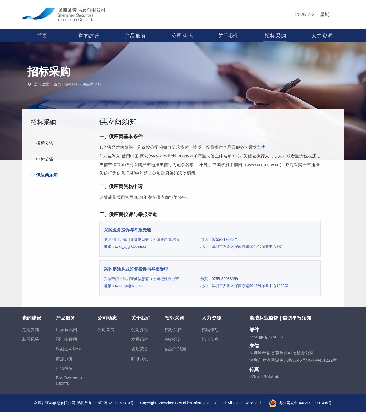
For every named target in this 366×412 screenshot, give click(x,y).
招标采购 (275, 36)
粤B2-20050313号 (119, 403)
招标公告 (173, 329)
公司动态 (182, 36)
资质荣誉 (139, 349)
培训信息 (210, 339)
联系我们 (139, 358)
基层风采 (30, 339)
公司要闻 (106, 329)
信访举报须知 (296, 318)
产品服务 (135, 36)
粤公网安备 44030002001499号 (305, 403)
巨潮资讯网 (66, 329)
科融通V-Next (69, 349)
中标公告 (173, 339)
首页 (42, 36)
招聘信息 (210, 329)
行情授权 (64, 368)
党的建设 (89, 36)
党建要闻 (30, 329)
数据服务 (64, 358)
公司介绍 (139, 329)
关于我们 (229, 36)
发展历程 (139, 339)
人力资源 (322, 36)
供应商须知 (91, 84)
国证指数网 (66, 339)
